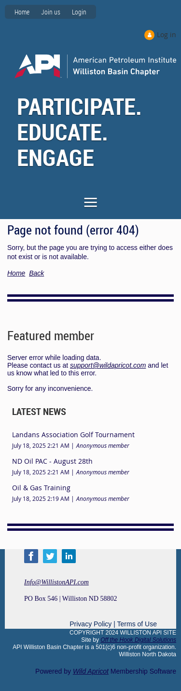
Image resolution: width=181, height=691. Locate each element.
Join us (50, 11)
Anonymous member (102, 445)
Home (21, 11)
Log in (166, 34)
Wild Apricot (91, 671)
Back (36, 273)
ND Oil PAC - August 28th (52, 461)
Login (79, 11)
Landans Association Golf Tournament (73, 434)
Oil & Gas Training (41, 487)
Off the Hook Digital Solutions (138, 639)
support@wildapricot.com (108, 365)
